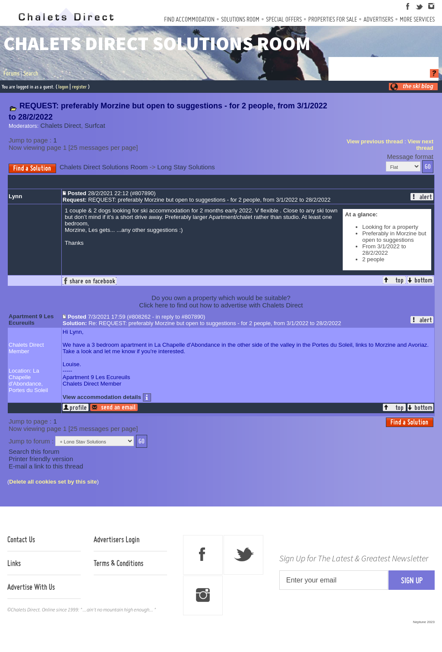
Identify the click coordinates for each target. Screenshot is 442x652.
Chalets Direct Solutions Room (104, 167)
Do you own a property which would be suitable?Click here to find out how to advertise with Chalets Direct (221, 301)
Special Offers (284, 19)
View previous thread (375, 141)
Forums (11, 73)
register (79, 86)
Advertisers (378, 19)
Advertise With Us (31, 587)
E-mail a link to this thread (46, 466)
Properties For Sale (332, 19)
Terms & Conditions (118, 563)
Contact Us (21, 539)
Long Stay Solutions (186, 167)
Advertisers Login (116, 539)
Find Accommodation (189, 19)
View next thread (420, 144)
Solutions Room (240, 19)
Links (14, 563)
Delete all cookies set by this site (53, 481)
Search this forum (34, 451)
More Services (417, 19)
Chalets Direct (61, 125)
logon (63, 86)
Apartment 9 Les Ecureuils (31, 319)
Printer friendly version (41, 458)
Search (30, 73)
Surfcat (95, 125)
